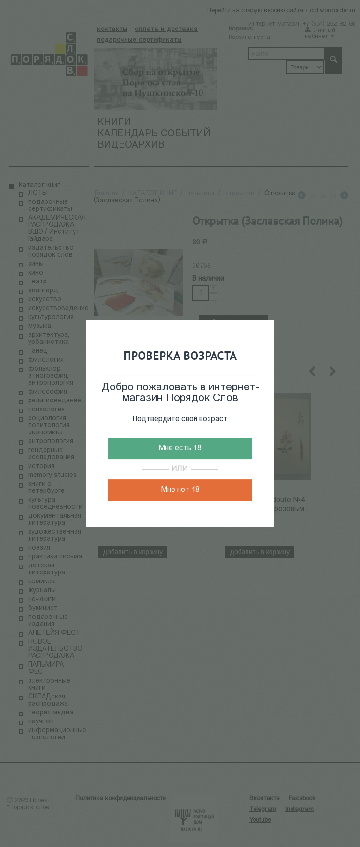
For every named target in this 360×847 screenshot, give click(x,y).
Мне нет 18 (180, 490)
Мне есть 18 (180, 448)
